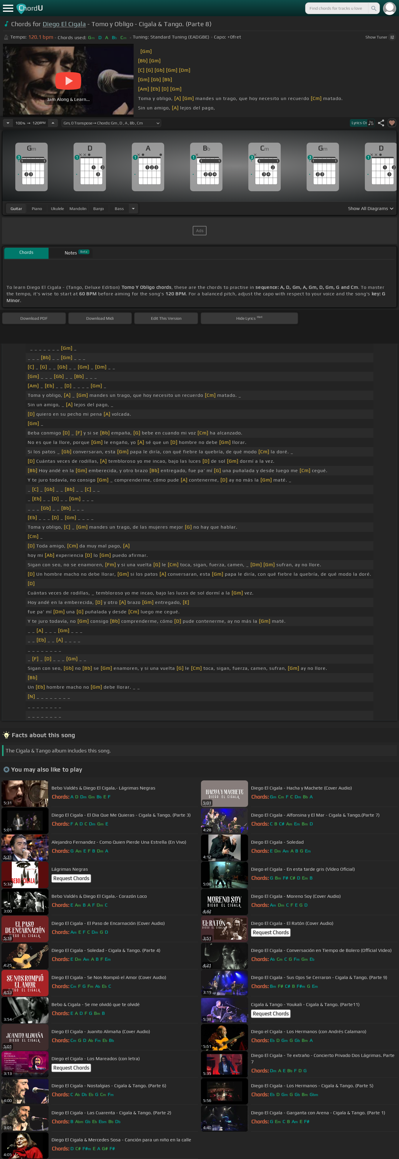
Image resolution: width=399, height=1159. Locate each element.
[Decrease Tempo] (8, 123)
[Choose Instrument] (133, 208)
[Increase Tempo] (53, 123)
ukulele (57, 208)
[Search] (373, 8)
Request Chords (71, 878)
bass (119, 208)
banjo (98, 208)
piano (37, 208)
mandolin (78, 208)
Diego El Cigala (64, 24)
